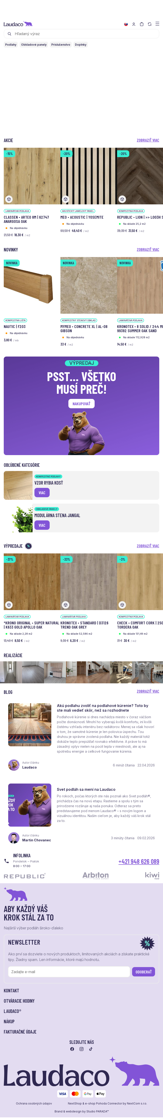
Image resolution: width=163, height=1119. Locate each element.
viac (42, 492)
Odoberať (144, 976)
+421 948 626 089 (139, 865)
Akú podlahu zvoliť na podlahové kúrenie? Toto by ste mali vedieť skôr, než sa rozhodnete (103, 709)
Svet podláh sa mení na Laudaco (87, 792)
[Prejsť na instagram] (81, 1053)
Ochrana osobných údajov (34, 1107)
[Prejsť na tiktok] (91, 1053)
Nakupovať (81, 403)
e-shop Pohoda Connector (103, 1107)
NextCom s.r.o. (137, 1107)
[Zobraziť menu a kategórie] (157, 23)
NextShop (75, 1107)
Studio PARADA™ (97, 1115)
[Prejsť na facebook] (72, 1053)
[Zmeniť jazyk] (126, 24)
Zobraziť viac (148, 140)
